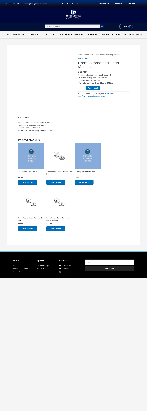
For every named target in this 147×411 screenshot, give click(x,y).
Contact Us (118, 3)
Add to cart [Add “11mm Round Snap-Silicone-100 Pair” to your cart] (56, 182)
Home (80, 55)
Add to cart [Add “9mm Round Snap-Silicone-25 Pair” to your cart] (28, 228)
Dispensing (79, 34)
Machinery (129, 34)
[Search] (102, 26)
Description (23, 117)
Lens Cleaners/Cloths (15, 34)
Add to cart (93, 88)
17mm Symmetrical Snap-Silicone (94, 96)
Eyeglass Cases (50, 34)
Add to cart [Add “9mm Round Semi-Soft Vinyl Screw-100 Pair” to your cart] (56, 228)
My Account (131, 3)
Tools (139, 34)
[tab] (23, 117)
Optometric (92, 34)
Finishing (104, 34)
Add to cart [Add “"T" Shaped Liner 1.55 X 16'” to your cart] (84, 182)
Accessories (66, 34)
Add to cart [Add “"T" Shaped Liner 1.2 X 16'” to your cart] (28, 182)
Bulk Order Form (104, 3)
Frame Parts (34, 34)
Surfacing (116, 34)
